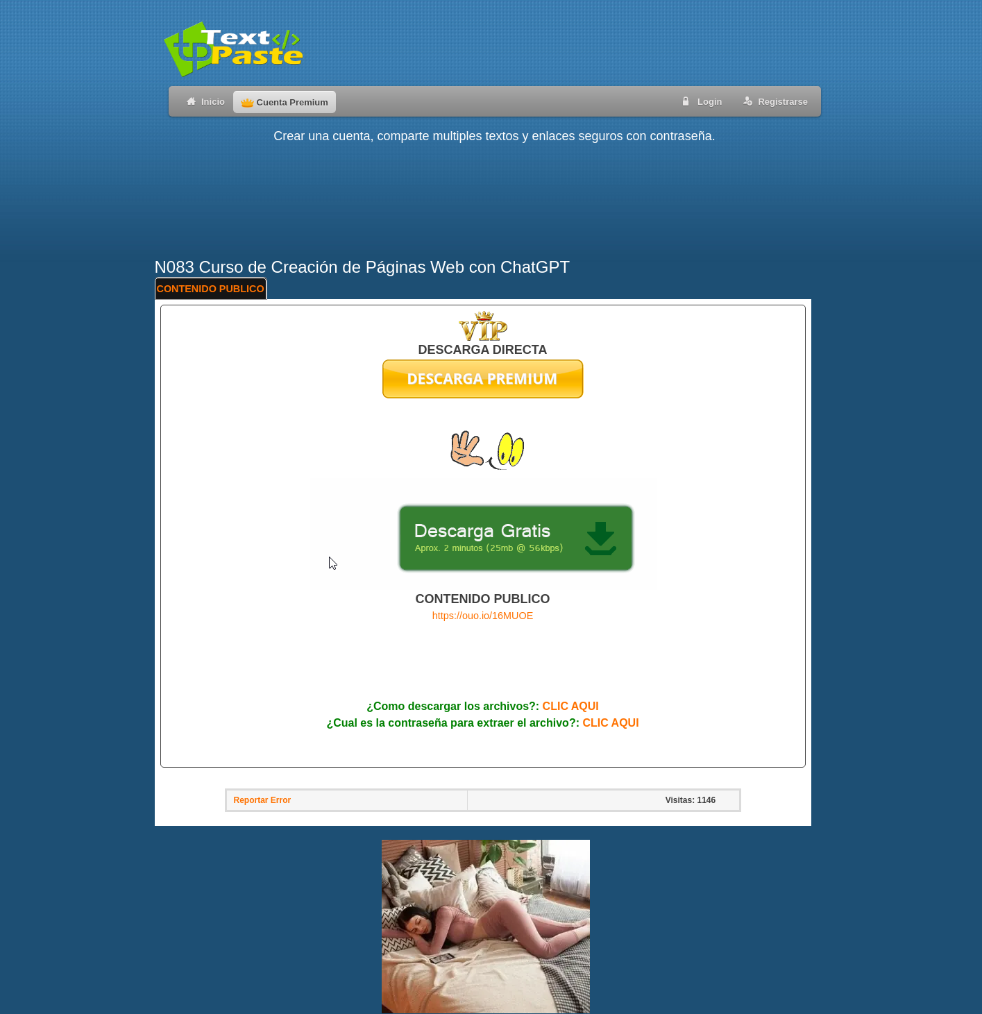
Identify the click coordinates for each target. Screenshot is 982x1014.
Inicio (203, 101)
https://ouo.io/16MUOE (483, 615)
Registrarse (773, 101)
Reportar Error (262, 800)
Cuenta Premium (284, 102)
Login (699, 101)
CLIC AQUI (571, 706)
